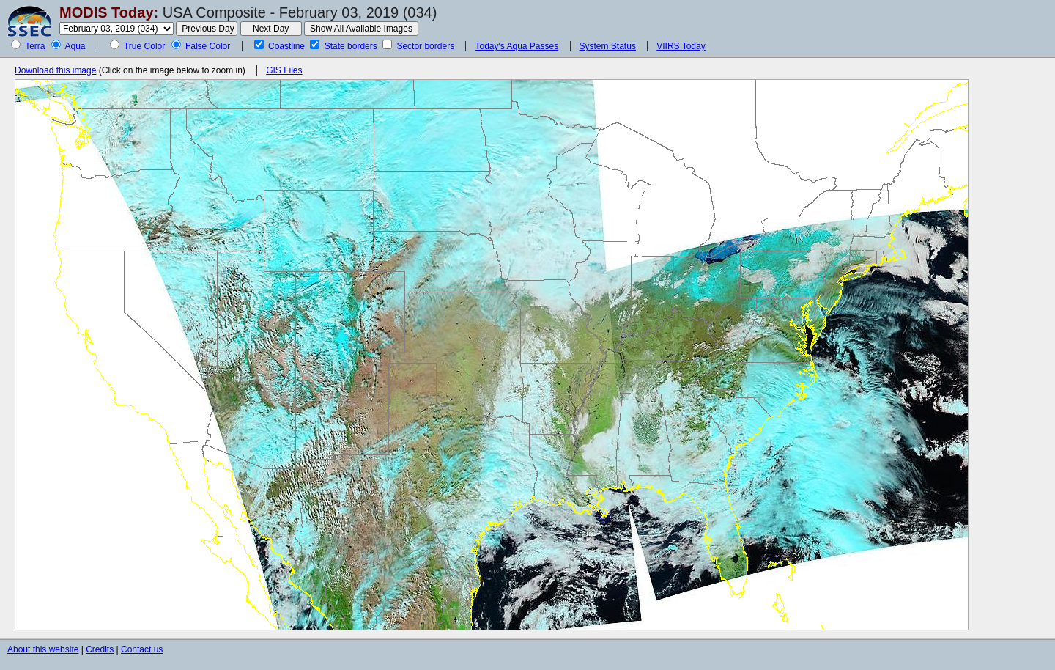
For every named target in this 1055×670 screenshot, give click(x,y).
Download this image (55, 70)
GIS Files (284, 70)
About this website (42, 649)
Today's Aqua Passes (516, 46)
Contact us (142, 649)
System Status (608, 46)
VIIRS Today (680, 46)
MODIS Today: (108, 12)
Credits (100, 649)
